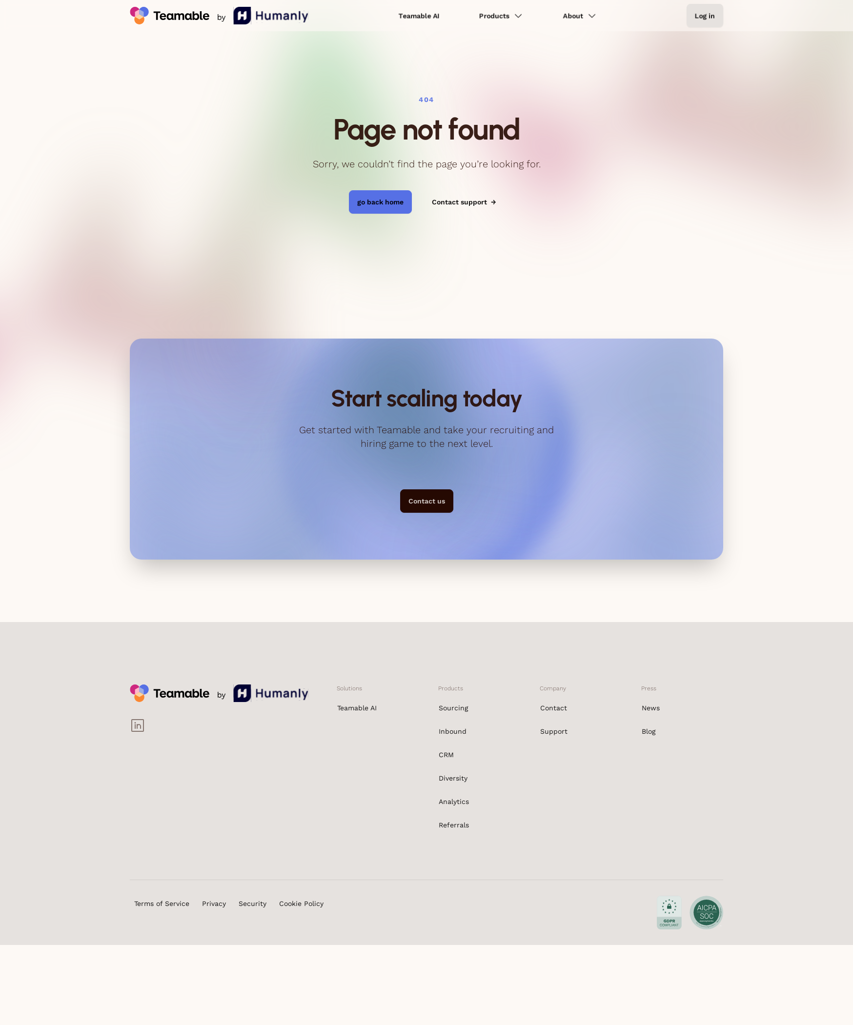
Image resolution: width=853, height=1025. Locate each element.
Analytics (454, 801)
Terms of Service (161, 903)
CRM (446, 755)
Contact (553, 708)
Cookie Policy (301, 903)
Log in (705, 16)
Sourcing (453, 708)
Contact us (426, 501)
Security (252, 903)
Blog (648, 731)
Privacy (214, 903)
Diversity (453, 778)
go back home (380, 202)
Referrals (454, 825)
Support (554, 731)
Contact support (464, 202)
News (651, 708)
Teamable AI (419, 16)
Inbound (453, 731)
